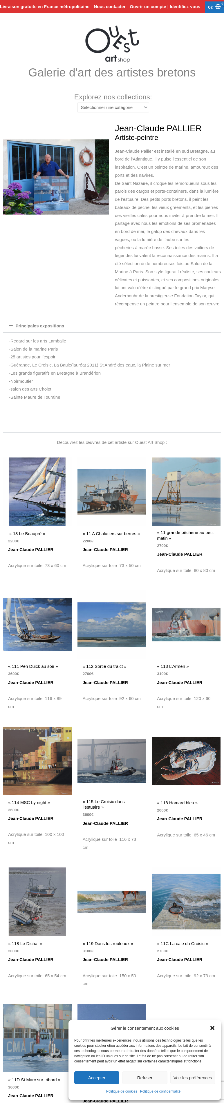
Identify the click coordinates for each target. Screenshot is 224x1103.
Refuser (145, 1077)
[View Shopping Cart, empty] (214, 7)
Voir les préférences (193, 1077)
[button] (212, 1028)
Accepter (96, 1077)
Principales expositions (40, 325)
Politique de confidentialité (160, 1091)
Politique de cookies (121, 1091)
